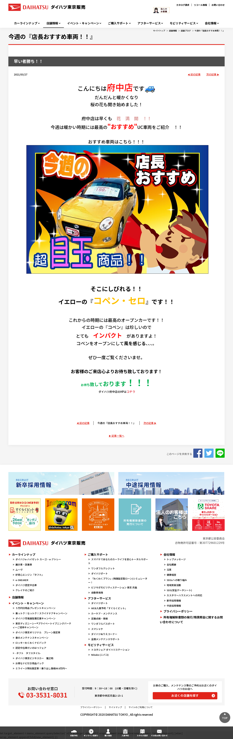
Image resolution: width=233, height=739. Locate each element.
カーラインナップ (25, 23)
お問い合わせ (218, 4)
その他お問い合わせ (159, 735)
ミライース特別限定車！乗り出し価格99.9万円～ (41, 668)
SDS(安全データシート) (179, 590)
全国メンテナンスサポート (105, 639)
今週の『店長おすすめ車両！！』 (210, 30)
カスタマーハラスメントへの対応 (184, 595)
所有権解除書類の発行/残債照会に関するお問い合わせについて (191, 619)
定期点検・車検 (99, 618)
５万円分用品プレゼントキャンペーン (35, 608)
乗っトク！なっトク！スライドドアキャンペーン (41, 613)
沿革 (169, 569)
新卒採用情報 (174, 600)
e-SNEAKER (21, 580)
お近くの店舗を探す (185, 695)
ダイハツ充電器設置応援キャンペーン (35, 618)
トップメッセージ (176, 559)
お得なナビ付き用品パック (30, 663)
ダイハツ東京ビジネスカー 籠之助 (34, 658)
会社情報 (210, 23)
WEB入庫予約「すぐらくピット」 (109, 608)
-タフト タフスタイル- (28, 653)
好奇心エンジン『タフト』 (29, 574)
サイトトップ (159, 30)
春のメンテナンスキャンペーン (31, 637)
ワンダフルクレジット (103, 568)
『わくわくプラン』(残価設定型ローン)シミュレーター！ (117, 580)
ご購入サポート (118, 23)
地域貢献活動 (174, 585)
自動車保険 (97, 592)
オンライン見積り (91, 735)
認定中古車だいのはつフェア (30, 648)
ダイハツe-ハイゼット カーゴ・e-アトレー (38, 559)
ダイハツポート (99, 573)
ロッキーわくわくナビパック (30, 642)
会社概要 (171, 564)
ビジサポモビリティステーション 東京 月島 (114, 587)
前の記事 (195, 74)
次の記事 (211, 74)
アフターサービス (149, 23)
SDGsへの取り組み (177, 580)
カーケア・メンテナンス (104, 613)
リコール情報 (200, 4)
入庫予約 (125, 735)
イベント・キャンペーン (83, 23)
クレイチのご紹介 (24, 590)
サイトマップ (115, 707)
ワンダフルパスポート (103, 623)
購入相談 (108, 735)
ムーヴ (19, 569)
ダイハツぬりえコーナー (104, 634)
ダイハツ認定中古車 (26, 585)
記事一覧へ (118, 436)
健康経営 (171, 574)
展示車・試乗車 (23, 564)
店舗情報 (52, 23)
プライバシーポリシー (178, 611)
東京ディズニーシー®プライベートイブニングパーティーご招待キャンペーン (42, 625)
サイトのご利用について (141, 707)
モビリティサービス (183, 23)
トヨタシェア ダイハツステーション (110, 649)
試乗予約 (74, 735)
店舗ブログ (186, 30)
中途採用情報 (174, 605)
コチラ (131, 391)
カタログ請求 (182, 4)
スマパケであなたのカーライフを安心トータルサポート (118, 561)
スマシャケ (97, 629)
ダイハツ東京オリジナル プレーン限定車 (37, 632)
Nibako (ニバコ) (100, 654)
